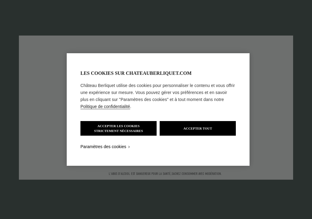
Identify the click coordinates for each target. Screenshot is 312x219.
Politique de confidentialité (105, 106)
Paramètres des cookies (103, 146)
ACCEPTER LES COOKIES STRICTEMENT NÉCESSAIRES (118, 128)
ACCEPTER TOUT (197, 128)
